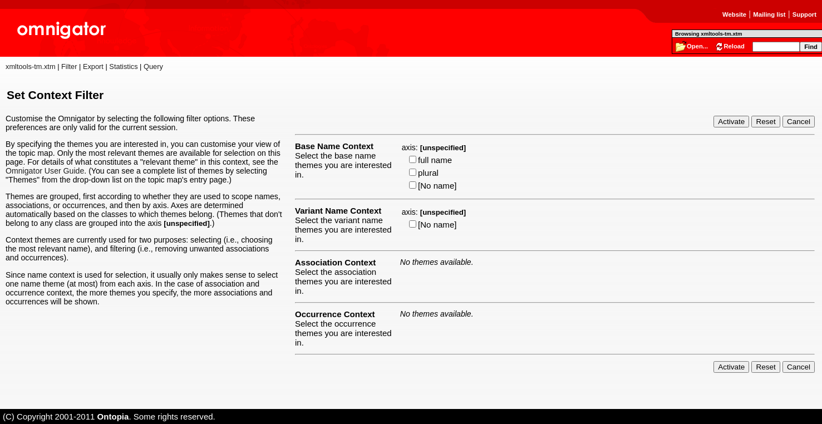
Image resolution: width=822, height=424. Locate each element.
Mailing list (769, 14)
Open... (697, 46)
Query (153, 66)
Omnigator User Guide (45, 170)
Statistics (123, 66)
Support (804, 14)
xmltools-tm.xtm (31, 66)
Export (93, 66)
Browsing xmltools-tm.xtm (708, 34)
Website (734, 14)
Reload (734, 46)
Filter (69, 66)
